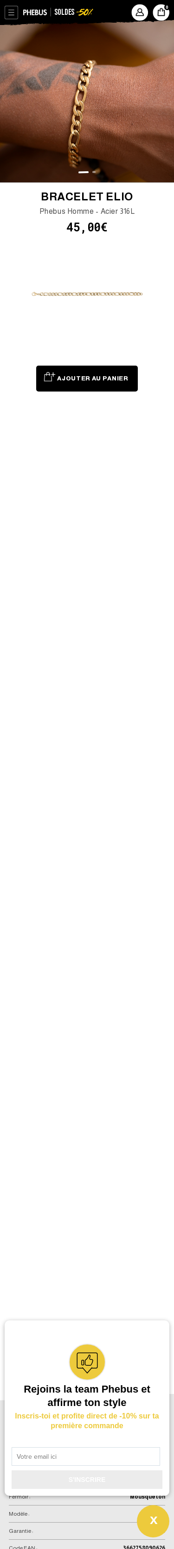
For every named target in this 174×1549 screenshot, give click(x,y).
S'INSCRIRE (87, 1479)
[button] (84, 172)
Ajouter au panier (92, 378)
